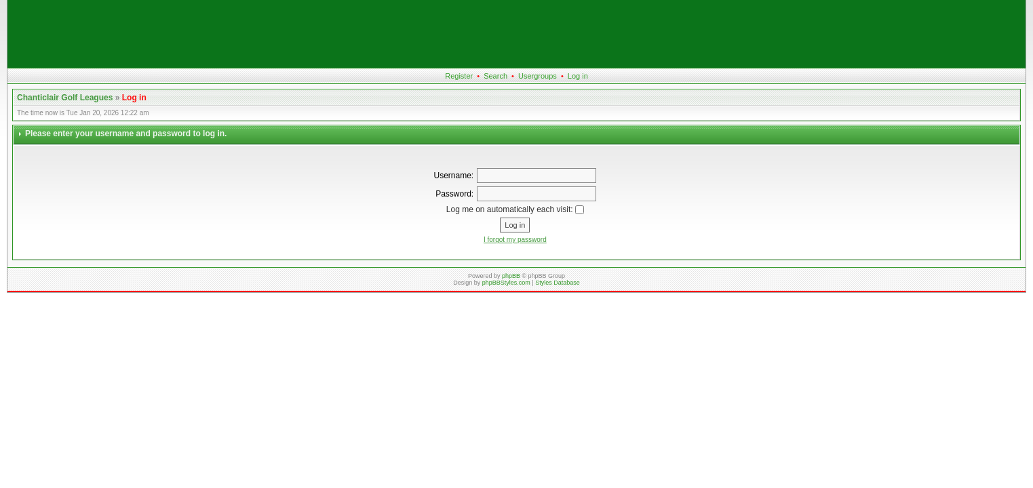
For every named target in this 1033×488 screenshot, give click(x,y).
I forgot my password (515, 239)
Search (495, 76)
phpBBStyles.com (506, 282)
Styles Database (557, 282)
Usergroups (537, 76)
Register (459, 76)
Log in (578, 76)
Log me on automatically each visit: (515, 209)
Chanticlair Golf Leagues (65, 97)
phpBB (511, 275)
